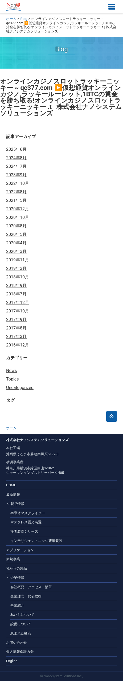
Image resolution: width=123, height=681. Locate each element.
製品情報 (17, 504)
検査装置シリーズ (24, 531)
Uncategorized (20, 387)
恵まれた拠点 (20, 633)
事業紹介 (17, 605)
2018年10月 (17, 276)
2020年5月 (16, 234)
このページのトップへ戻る (111, 416)
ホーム (11, 19)
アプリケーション (20, 550)
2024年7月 (16, 166)
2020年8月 (16, 225)
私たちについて (22, 615)
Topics (12, 379)
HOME (11, 485)
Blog (23, 19)
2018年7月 (16, 293)
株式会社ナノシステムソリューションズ (13, 7)
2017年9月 (16, 319)
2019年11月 (17, 259)
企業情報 (17, 578)
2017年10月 (17, 311)
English (11, 661)
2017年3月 (16, 336)
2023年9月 (16, 174)
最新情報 (13, 494)
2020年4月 (16, 242)
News (11, 370)
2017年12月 (17, 302)
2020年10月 (17, 217)
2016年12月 (17, 345)
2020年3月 (16, 251)
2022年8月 (16, 191)
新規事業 (13, 559)
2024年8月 (16, 157)
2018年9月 (16, 285)
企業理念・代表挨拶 (26, 596)
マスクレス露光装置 (26, 522)
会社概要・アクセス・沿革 (31, 587)
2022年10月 (17, 183)
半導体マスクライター (27, 513)
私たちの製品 (16, 568)
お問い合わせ (16, 643)
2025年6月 (16, 149)
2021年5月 (16, 200)
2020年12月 (17, 208)
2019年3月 (16, 268)
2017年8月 (16, 328)
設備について (20, 624)
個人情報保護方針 (20, 652)
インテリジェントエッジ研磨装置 (36, 541)
